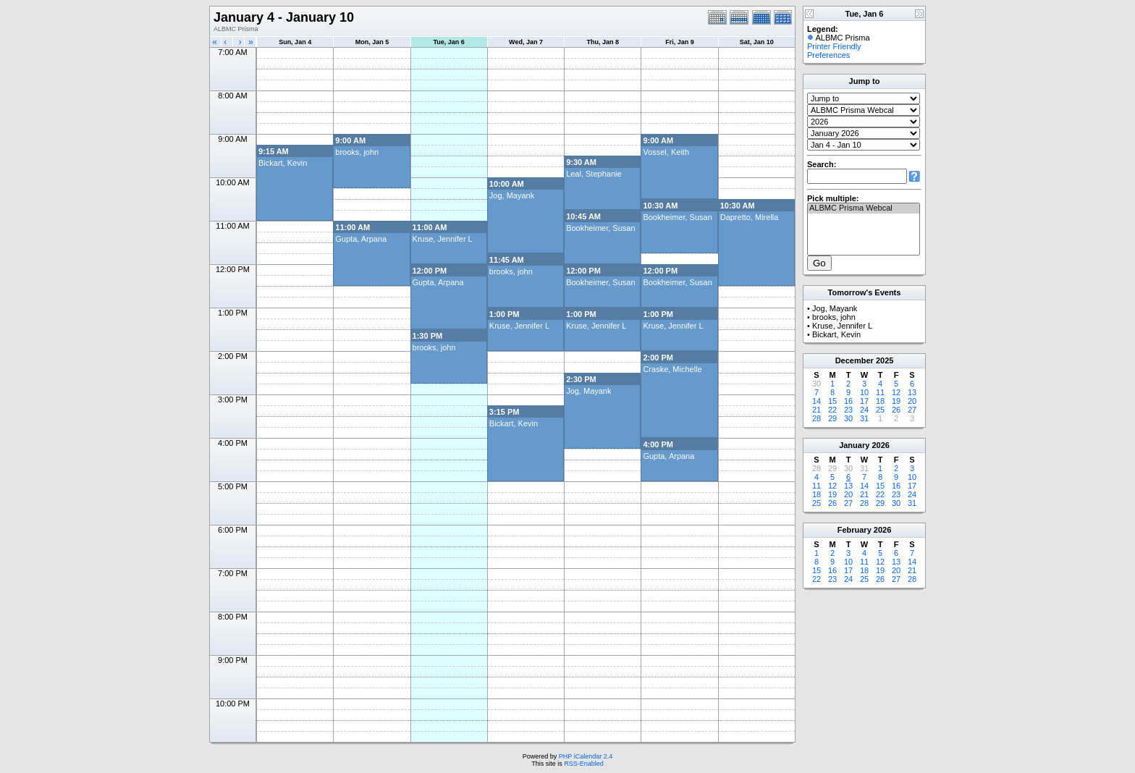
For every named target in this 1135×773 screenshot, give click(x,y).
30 (848, 418)
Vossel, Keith (666, 152)
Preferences (828, 55)
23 (848, 409)
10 (864, 392)
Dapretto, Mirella (749, 217)
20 (912, 401)
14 (816, 401)
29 (832, 418)
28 (816, 418)
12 (896, 392)
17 (864, 401)
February (854, 529)
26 (896, 409)
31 (864, 418)
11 (880, 392)
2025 (884, 360)
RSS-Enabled (584, 763)
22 (832, 409)
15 (832, 401)
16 (848, 401)
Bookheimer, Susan (677, 217)
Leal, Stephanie (593, 173)
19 (896, 401)
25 (880, 409)
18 (880, 401)
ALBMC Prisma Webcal (863, 208)
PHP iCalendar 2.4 (585, 756)
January (854, 445)
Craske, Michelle (672, 369)
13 (912, 392)
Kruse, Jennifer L (443, 239)
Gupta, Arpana (361, 239)
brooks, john (357, 152)
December (854, 360)
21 (816, 409)
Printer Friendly (834, 46)
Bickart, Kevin (282, 163)
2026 (880, 445)
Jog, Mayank (511, 195)
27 (912, 409)
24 (864, 409)
